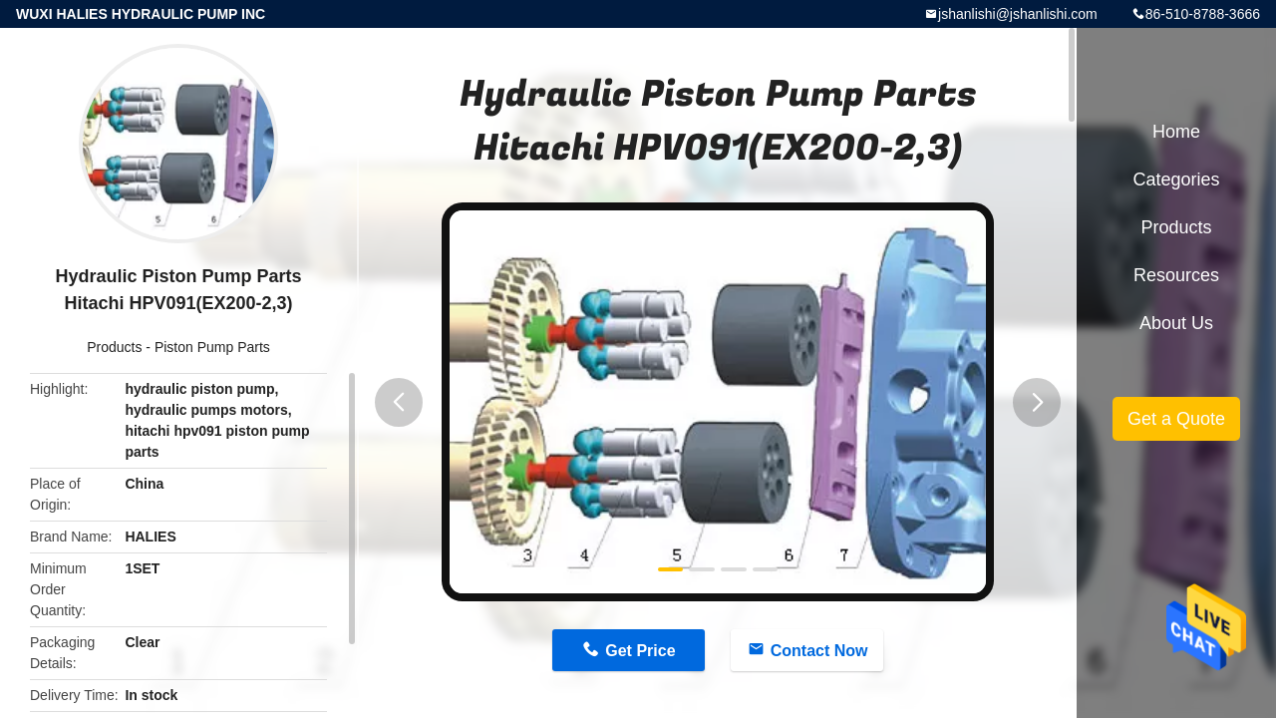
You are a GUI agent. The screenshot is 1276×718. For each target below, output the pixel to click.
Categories (1175, 179)
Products (114, 347)
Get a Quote (1176, 419)
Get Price (640, 650)
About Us (1176, 323)
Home (1176, 132)
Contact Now (819, 650)
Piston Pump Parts (212, 347)
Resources (1176, 275)
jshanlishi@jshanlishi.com (1018, 14)
